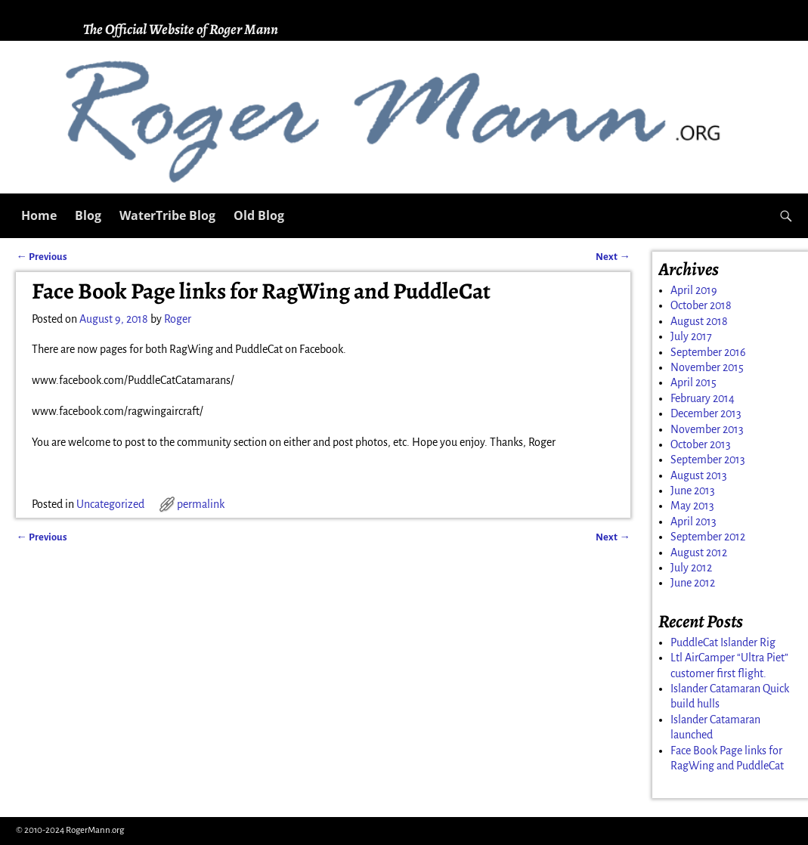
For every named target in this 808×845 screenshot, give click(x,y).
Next (613, 256)
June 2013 (692, 490)
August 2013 (698, 475)
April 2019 (693, 290)
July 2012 (691, 568)
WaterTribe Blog (167, 215)
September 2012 (707, 537)
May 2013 (692, 506)
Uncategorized (110, 504)
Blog (88, 215)
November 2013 (707, 429)
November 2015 (707, 367)
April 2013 (693, 521)
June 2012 (692, 583)
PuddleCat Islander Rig (722, 642)
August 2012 (698, 552)
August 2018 (699, 321)
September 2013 (707, 459)
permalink (200, 504)
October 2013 (700, 444)
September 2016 (708, 352)
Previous (41, 256)
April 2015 (693, 382)
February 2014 (702, 398)
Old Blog (259, 215)
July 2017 (691, 336)
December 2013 (705, 413)
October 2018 (701, 305)
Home (39, 215)
